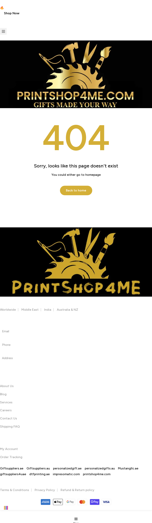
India (47, 310)
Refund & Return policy (77, 490)
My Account (9, 449)
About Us (7, 386)
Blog (3, 394)
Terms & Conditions (14, 490)
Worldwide (8, 310)
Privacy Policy (45, 490)
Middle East (30, 310)
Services (6, 402)
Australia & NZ (67, 310)
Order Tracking (11, 457)
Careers (6, 410)
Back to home (76, 190)
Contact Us (8, 418)
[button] (11, 13)
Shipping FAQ (10, 427)
